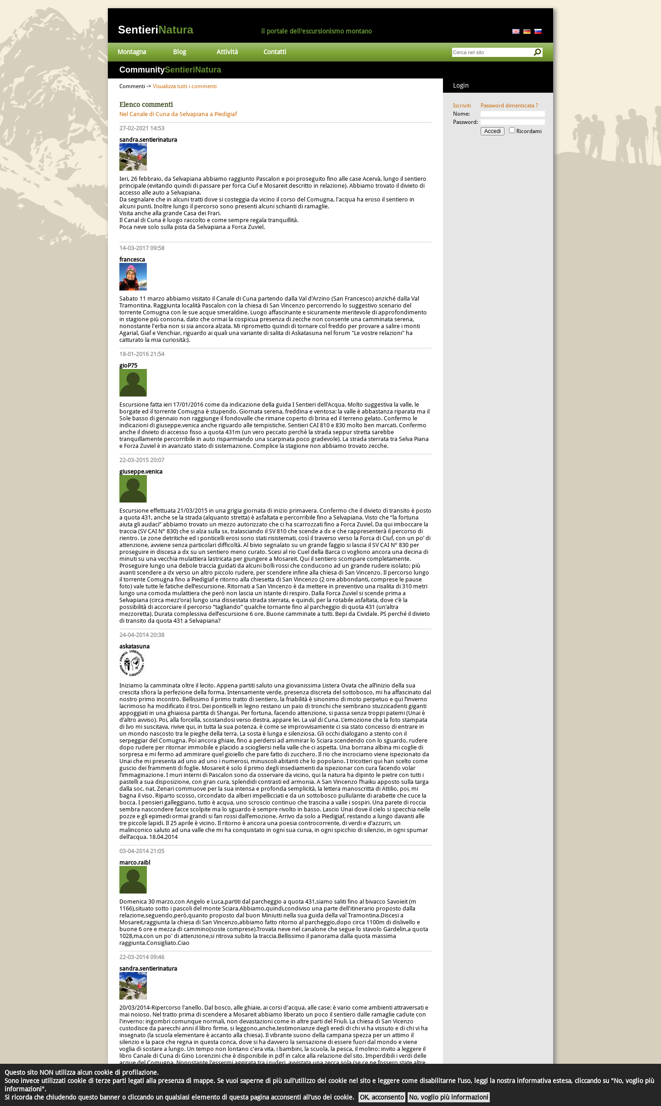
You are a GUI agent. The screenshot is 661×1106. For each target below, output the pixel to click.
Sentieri (155, 29)
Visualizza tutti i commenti (185, 86)
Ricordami (529, 131)
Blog (179, 52)
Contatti (274, 52)
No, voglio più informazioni (448, 1097)
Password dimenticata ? (509, 105)
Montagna (132, 52)
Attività (227, 52)
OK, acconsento (382, 1097)
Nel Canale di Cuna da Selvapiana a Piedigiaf (178, 114)
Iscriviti (462, 105)
